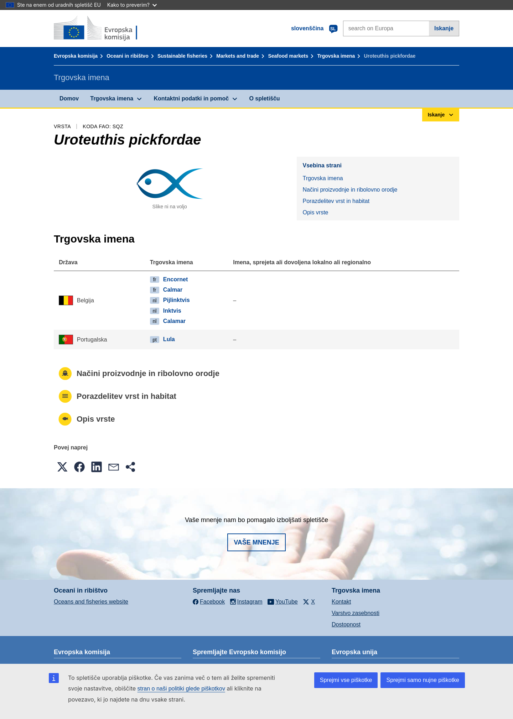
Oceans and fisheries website (91, 602)
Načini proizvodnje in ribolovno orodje (349, 190)
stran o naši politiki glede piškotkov (181, 689)
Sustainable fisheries (182, 56)
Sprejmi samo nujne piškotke (422, 680)
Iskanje (444, 28)
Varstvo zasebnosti (355, 613)
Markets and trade (237, 56)
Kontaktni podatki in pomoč (191, 98)
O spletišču (264, 98)
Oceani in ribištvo (127, 56)
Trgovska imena (336, 56)
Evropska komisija (76, 56)
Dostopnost (346, 624)
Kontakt (341, 602)
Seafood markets (288, 56)
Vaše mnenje (256, 542)
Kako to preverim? (132, 5)
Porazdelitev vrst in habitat (335, 201)
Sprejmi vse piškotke (346, 680)
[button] (62, 467)
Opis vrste (315, 212)
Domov (69, 98)
